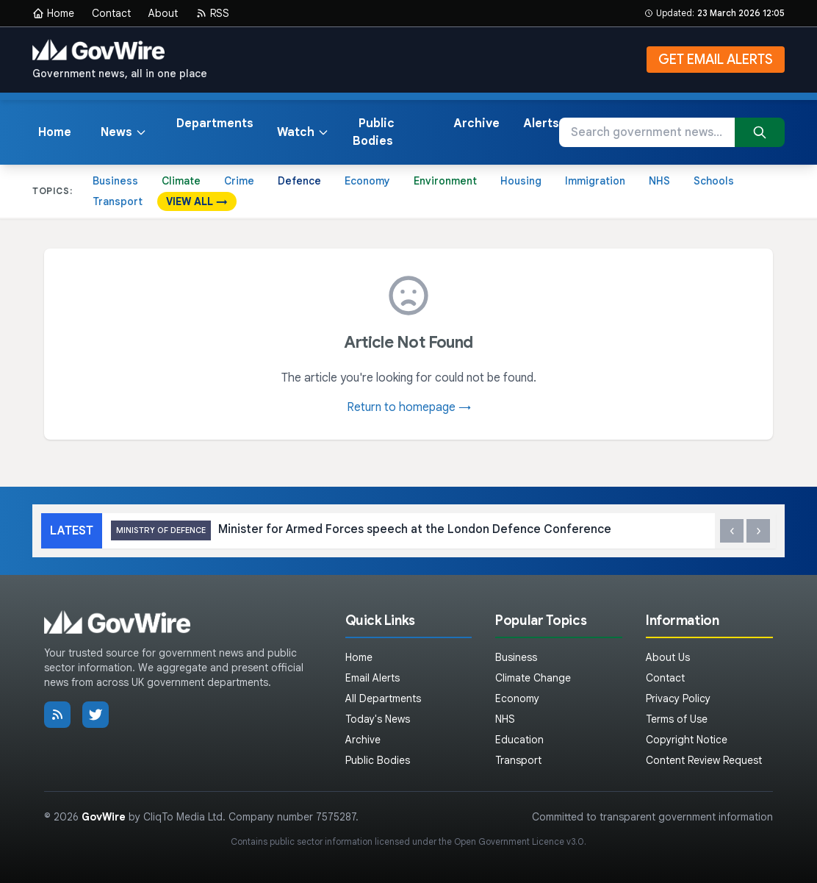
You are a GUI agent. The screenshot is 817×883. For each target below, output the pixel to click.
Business (115, 180)
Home (53, 13)
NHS (659, 180)
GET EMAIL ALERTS (715, 59)
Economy (367, 180)
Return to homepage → (409, 407)
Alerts (541, 123)
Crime (239, 180)
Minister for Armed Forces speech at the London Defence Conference (361, 530)
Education (519, 739)
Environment (445, 180)
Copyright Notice (686, 739)
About (163, 13)
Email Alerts (372, 677)
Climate (181, 180)
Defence (299, 180)
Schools (714, 180)
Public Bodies (374, 132)
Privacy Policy (678, 698)
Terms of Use (677, 719)
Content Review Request (704, 760)
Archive (476, 123)
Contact (111, 13)
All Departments (383, 698)
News (124, 132)
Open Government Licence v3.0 (519, 841)
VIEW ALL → (197, 201)
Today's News (377, 719)
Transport (118, 201)
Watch (303, 132)
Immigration (595, 180)
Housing (520, 180)
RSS (212, 13)
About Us (668, 657)
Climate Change (533, 677)
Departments (214, 123)
